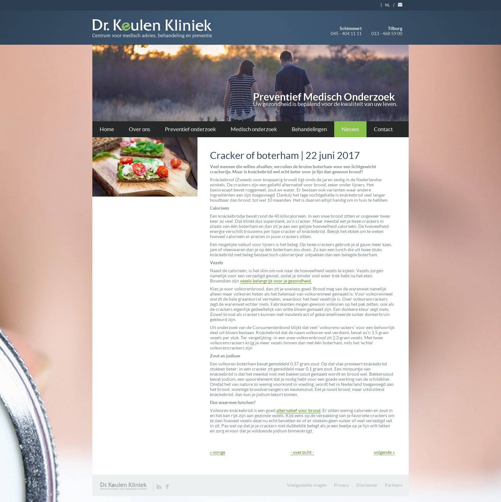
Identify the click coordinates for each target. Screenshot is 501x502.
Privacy (341, 485)
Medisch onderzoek (254, 129)
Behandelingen (309, 129)
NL (387, 5)
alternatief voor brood (298, 410)
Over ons (139, 129)
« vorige (217, 452)
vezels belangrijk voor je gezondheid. (276, 280)
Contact (383, 129)
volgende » (384, 452)
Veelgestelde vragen (307, 485)
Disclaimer (367, 485)
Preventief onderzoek (190, 129)
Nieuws (350, 129)
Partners (393, 485)
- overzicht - (302, 452)
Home (107, 129)
